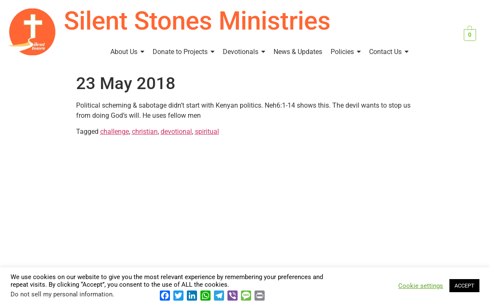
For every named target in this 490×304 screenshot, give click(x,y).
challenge (114, 132)
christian (145, 132)
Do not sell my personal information (61, 294)
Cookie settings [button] (420, 286)
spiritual (207, 132)
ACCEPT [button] (464, 285)
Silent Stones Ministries (197, 21)
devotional (176, 132)
